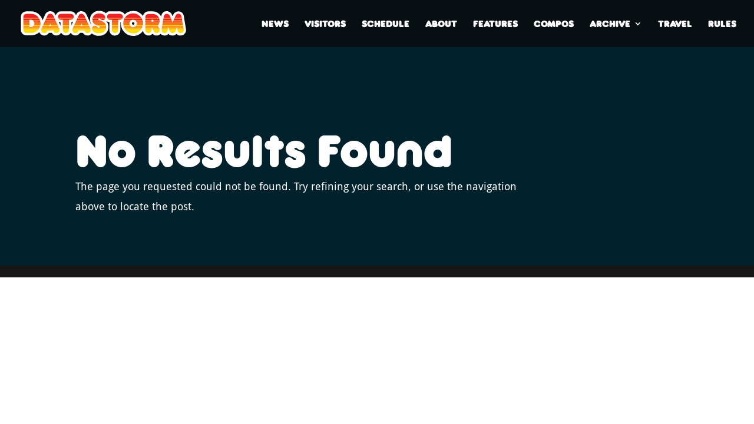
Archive (610, 24)
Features (495, 24)
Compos (554, 24)
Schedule (385, 24)
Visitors (325, 24)
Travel (675, 24)
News (275, 24)
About (441, 24)
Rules (722, 24)
